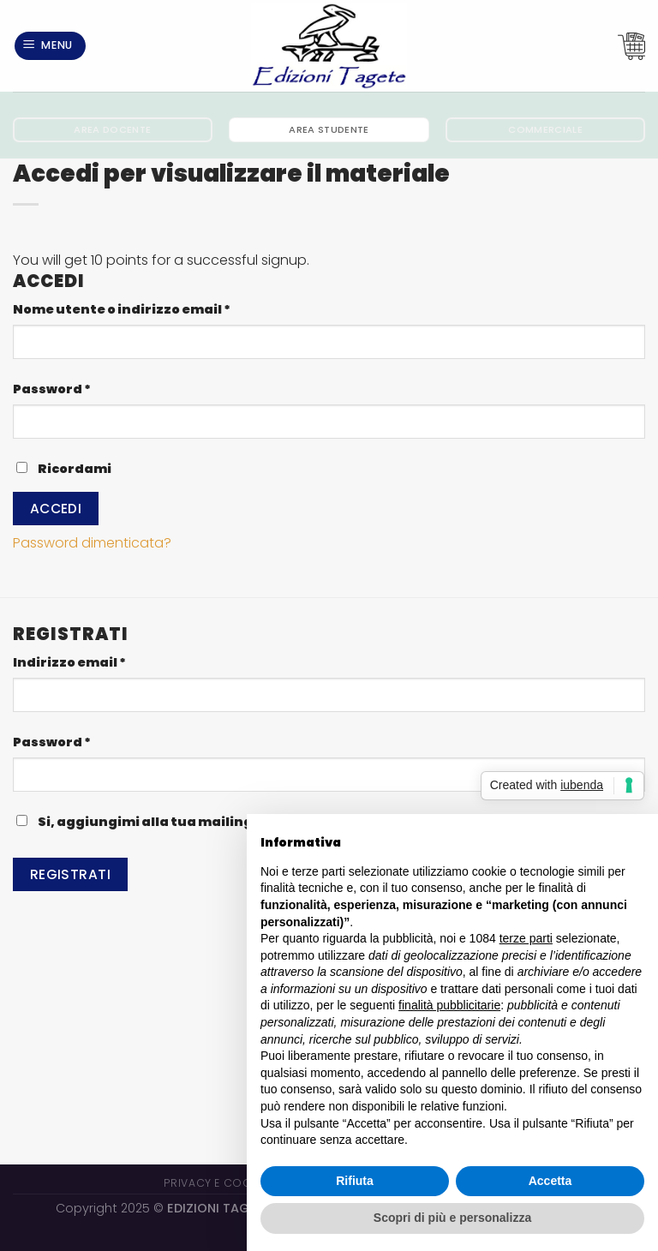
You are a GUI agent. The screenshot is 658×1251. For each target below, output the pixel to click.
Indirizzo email (102, 662)
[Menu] (51, 46)
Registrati (70, 874)
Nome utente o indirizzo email (154, 309)
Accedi (56, 509)
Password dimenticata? (92, 543)
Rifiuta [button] (355, 1181)
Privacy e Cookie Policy (237, 1183)
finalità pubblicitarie (449, 1005)
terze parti (526, 938)
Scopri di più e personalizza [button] (452, 1217)
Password (85, 389)
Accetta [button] (550, 1181)
